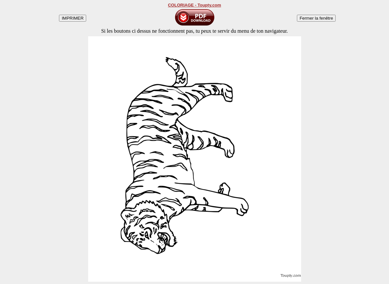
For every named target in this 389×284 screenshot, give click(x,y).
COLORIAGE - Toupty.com (194, 5)
